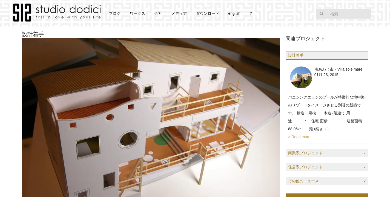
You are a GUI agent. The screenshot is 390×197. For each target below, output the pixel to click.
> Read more (299, 137)
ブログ (115, 13)
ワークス (137, 13)
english (234, 13)
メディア (179, 13)
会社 (158, 13)
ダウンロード (207, 13)
